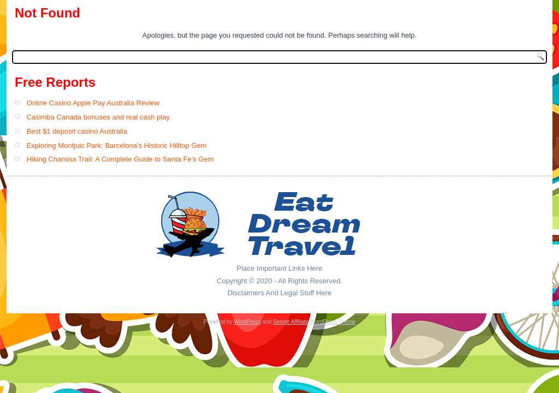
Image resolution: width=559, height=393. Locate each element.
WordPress (247, 322)
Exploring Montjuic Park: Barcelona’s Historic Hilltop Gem (117, 145)
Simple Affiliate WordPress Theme (314, 322)
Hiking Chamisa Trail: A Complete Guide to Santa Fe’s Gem (120, 159)
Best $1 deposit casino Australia (77, 131)
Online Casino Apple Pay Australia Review (93, 103)
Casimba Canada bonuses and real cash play (98, 117)
